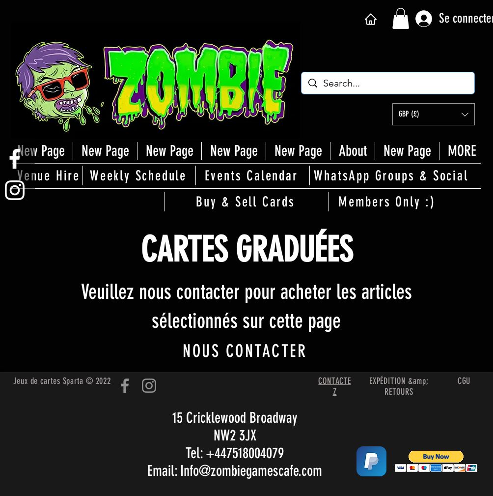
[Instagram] (149, 385)
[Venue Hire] (49, 175)
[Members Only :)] (387, 201)
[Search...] (388, 83)
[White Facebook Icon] (14, 159)
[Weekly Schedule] (138, 175)
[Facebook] (125, 385)
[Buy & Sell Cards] (246, 201)
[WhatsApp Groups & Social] (391, 175)
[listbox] (433, 114)
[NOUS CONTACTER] (245, 351)
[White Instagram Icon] (14, 190)
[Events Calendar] (251, 175)
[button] (401, 18)
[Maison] (370, 19)
